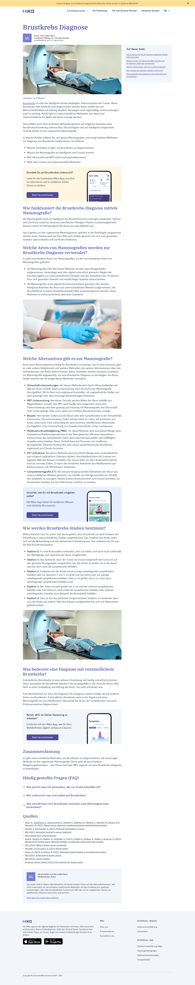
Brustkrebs (29, 103)
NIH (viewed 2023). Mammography (40, 835)
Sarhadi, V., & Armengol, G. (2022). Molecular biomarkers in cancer (55, 828)
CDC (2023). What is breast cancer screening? (45, 845)
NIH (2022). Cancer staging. (37, 858)
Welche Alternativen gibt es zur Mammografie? (146, 67)
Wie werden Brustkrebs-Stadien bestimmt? (144, 70)
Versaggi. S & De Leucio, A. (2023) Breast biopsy (46, 848)
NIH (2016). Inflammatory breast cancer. (43, 855)
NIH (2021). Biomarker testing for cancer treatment (48, 832)
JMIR (123, 3)
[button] (72, 787)
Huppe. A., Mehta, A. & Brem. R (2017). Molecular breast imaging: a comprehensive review (65, 852)
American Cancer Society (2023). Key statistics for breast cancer (54, 862)
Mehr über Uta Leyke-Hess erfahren (43, 898)
